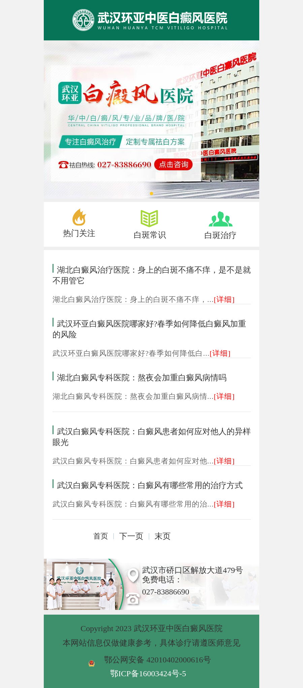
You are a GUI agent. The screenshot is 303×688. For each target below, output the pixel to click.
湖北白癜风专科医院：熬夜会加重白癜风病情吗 (142, 377)
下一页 (131, 536)
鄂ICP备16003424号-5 (148, 673)
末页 (163, 536)
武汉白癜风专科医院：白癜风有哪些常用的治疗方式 (150, 485)
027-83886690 (165, 591)
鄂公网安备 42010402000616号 (157, 659)
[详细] (224, 299)
